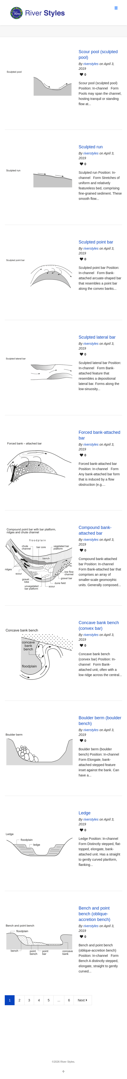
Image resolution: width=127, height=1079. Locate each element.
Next (83, 1000)
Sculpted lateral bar (97, 337)
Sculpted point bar (96, 242)
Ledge (85, 813)
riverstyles (90, 64)
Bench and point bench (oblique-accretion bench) (94, 914)
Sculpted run (91, 147)
